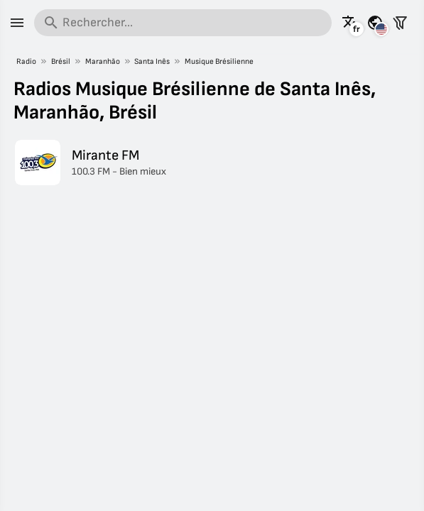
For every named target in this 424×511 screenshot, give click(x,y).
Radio (26, 61)
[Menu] (17, 23)
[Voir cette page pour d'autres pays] (375, 23)
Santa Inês (152, 61)
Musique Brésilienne (219, 61)
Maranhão (102, 61)
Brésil (60, 61)
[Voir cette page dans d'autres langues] (350, 23)
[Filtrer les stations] (400, 23)
